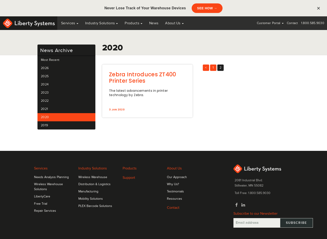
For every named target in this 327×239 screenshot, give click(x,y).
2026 (45, 68)
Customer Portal (270, 23)
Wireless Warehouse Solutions (48, 186)
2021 (44, 109)
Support (129, 177)
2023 (45, 93)
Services (69, 23)
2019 (44, 125)
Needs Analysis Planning (51, 177)
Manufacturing (88, 191)
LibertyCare (42, 196)
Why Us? (173, 184)
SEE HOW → (207, 8)
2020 (45, 117)
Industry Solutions (101, 23)
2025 (45, 76)
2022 (45, 101)
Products (129, 168)
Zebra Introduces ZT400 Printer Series (142, 78)
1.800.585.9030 (312, 23)
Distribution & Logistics (94, 184)
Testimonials (175, 191)
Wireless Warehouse (92, 177)
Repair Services (45, 211)
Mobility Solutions (90, 199)
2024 (45, 84)
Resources (174, 199)
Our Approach (177, 177)
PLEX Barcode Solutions (95, 206)
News (153, 23)
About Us (174, 23)
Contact (292, 23)
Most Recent (50, 60)
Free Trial (40, 204)
